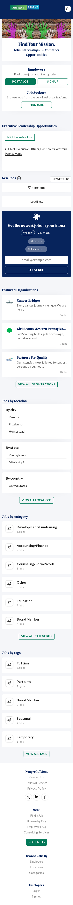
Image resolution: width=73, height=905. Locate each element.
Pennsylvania (17, 455)
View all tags (36, 754)
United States (18, 486)
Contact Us (36, 777)
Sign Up (52, 81)
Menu (5, 10)
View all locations (36, 500)
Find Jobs (37, 104)
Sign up (36, 896)
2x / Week (44, 232)
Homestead (17, 431)
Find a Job (36, 815)
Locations (36, 867)
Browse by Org (36, 821)
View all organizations (36, 384)
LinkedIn (36, 797)
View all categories (36, 636)
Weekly (28, 232)
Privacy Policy (36, 788)
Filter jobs (38, 187)
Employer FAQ (36, 826)
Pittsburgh (16, 424)
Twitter (28, 797)
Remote (14, 417)
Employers (36, 861)
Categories (36, 872)
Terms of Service (36, 783)
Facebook (44, 797)
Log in (36, 890)
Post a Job (20, 81)
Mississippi (16, 462)
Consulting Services (36, 832)
